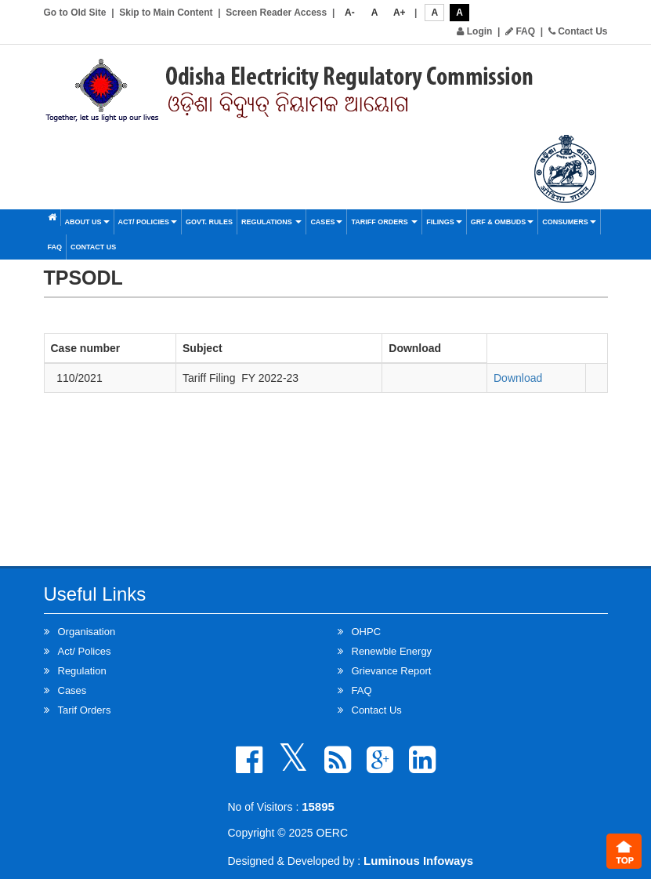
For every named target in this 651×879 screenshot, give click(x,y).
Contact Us (578, 31)
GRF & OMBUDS (502, 222)
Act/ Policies (148, 222)
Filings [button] (444, 222)
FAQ (520, 31)
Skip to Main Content (165, 12)
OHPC (367, 631)
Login (474, 31)
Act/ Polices (84, 651)
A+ (399, 12)
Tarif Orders (84, 710)
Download (518, 378)
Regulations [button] (271, 222)
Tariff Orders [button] (384, 222)
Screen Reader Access (276, 12)
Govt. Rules (209, 222)
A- (350, 12)
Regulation (82, 671)
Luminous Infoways (418, 860)
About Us (87, 222)
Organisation (87, 631)
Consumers (569, 222)
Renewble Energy (392, 651)
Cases (326, 222)
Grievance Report (392, 671)
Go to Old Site (75, 12)
